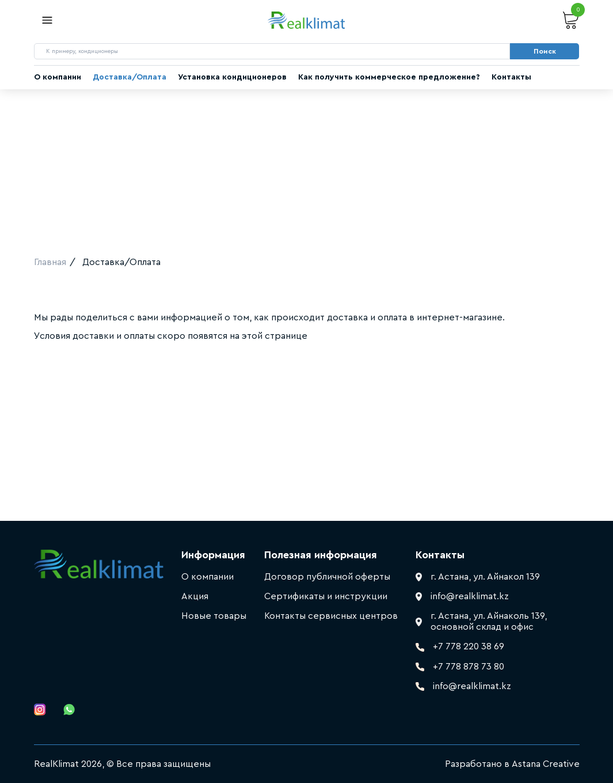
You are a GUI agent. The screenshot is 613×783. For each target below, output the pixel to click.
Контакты (511, 77)
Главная (50, 262)
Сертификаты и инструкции (325, 596)
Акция (194, 596)
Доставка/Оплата (129, 77)
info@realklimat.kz (472, 686)
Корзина (571, 20)
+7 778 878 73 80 (468, 666)
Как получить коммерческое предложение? (389, 77)
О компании (57, 77)
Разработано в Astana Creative (512, 764)
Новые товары (213, 616)
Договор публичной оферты (327, 576)
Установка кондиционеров (232, 77)
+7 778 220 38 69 (468, 646)
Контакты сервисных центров (331, 616)
